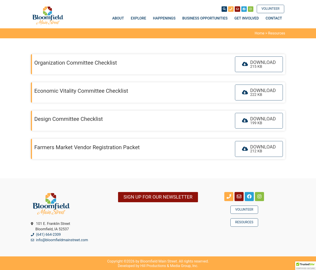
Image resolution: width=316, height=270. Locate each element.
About (119, 18)
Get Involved (248, 18)
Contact (274, 18)
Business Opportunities (206, 18)
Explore (139, 18)
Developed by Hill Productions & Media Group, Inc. (158, 266)
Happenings (165, 18)
